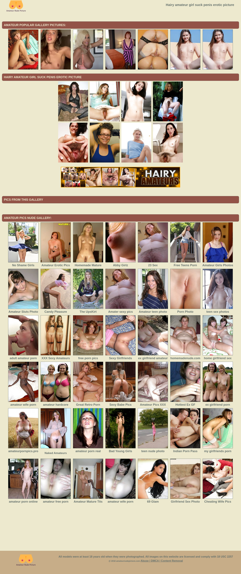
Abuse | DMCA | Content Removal (162, 560)
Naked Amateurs (56, 453)
